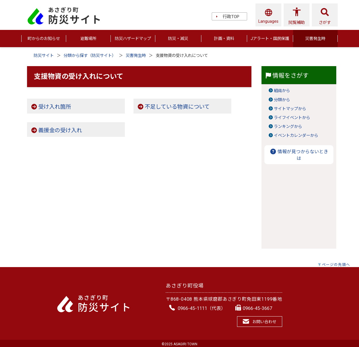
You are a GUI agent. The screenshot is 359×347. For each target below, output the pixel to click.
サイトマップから (290, 108)
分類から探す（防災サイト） (90, 55)
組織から (282, 90)
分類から (282, 99)
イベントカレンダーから (296, 135)
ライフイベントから (292, 117)
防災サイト (44, 55)
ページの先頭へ (336, 264)
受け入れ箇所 (54, 106)
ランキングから (288, 126)
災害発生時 (136, 55)
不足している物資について (177, 106)
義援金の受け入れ (60, 130)
